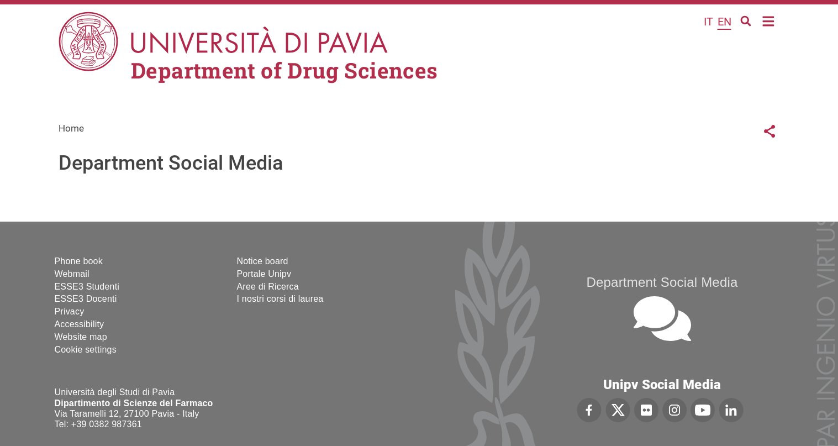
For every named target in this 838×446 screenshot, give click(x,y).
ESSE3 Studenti (87, 286)
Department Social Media (661, 282)
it (708, 21)
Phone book (79, 261)
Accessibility (79, 324)
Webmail (72, 274)
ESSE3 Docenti (86, 298)
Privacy (70, 311)
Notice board (262, 261)
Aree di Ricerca (268, 286)
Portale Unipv (264, 274)
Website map (81, 337)
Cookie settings (86, 349)
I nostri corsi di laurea (280, 298)
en (724, 21)
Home (769, 20)
